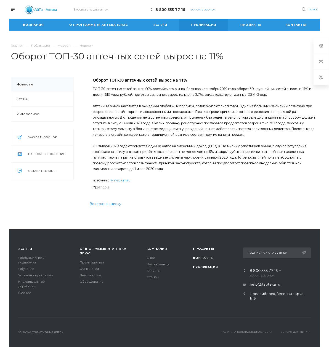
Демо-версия (90, 275)
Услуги (25, 248)
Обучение (26, 269)
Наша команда (158, 264)
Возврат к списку (105, 204)
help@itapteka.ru (265, 284)
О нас (151, 258)
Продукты (203, 248)
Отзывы (153, 277)
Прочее (24, 292)
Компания (157, 248)
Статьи (22, 99)
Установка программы (35, 275)
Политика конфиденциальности (246, 331)
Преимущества (92, 262)
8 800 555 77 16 (170, 10)
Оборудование (91, 281)
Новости (24, 84)
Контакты (203, 258)
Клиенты (153, 270)
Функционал (89, 269)
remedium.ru (120, 180)
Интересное (27, 114)
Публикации (205, 267)
